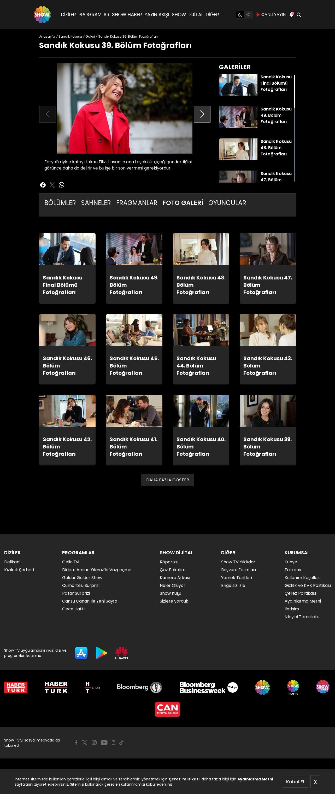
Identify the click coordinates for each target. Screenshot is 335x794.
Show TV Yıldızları (238, 562)
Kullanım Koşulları (302, 578)
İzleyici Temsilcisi (302, 617)
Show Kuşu (170, 593)
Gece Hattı (73, 609)
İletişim (292, 609)
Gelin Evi (70, 562)
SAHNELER (96, 202)
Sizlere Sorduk (174, 601)
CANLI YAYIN (271, 14)
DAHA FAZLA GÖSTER (167, 480)
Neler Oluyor (172, 585)
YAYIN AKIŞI (157, 14)
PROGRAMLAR (94, 14)
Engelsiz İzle (233, 585)
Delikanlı (12, 562)
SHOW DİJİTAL (187, 14)
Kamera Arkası (175, 578)
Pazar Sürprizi (76, 593)
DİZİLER (68, 14)
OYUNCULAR (227, 202)
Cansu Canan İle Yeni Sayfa (89, 601)
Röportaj (169, 562)
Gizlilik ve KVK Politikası (308, 585)
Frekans (293, 570)
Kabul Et (295, 781)
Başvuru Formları (238, 570)
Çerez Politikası (184, 779)
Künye (291, 562)
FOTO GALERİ (183, 202)
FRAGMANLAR (136, 202)
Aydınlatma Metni (255, 779)
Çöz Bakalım (172, 570)
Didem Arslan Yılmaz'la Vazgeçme (96, 570)
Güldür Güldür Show (82, 578)
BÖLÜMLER (60, 202)
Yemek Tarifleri (236, 578)
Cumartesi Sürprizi (80, 585)
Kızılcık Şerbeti (19, 570)
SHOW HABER (127, 14)
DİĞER (212, 14)
